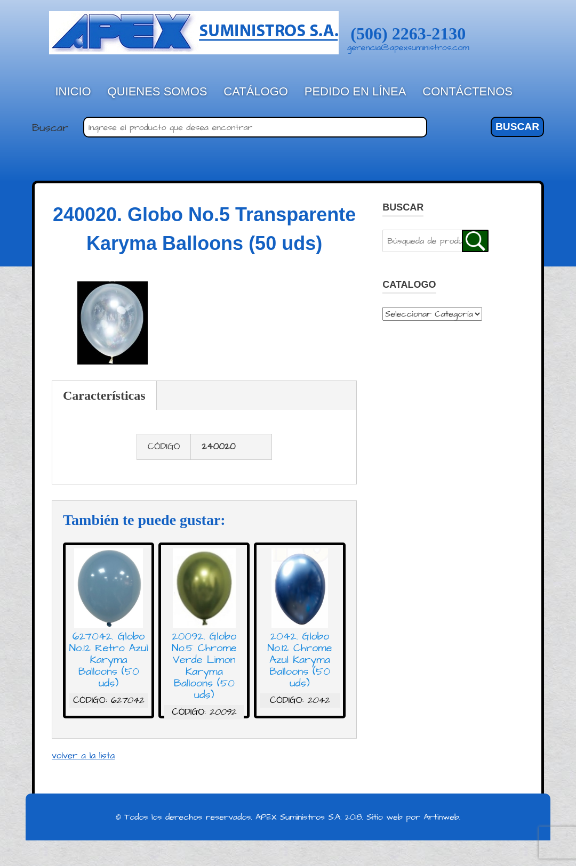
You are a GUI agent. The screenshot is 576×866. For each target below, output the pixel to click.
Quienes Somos (157, 91)
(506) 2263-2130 (408, 33)
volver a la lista (83, 755)
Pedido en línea (355, 91)
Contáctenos (467, 91)
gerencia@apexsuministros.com (408, 47)
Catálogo (255, 91)
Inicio (73, 91)
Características (104, 395)
